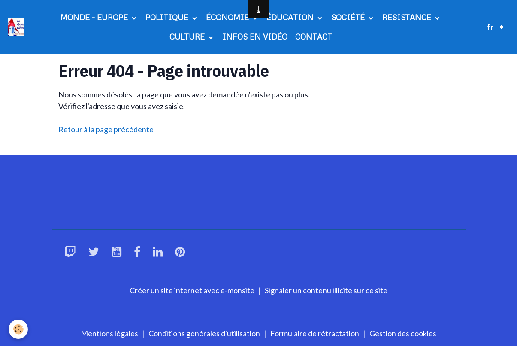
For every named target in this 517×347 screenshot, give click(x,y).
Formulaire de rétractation (314, 333)
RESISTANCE (407, 17)
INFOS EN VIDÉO (254, 36)
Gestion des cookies (402, 333)
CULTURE (188, 36)
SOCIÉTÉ (349, 17)
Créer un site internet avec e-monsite (192, 290)
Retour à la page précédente (106, 129)
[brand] (16, 26)
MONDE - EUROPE (95, 17)
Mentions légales (109, 333)
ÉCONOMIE (228, 17)
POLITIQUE (167, 17)
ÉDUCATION (291, 17)
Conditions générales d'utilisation (204, 333)
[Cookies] (18, 329)
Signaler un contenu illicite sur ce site (326, 290)
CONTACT (313, 36)
